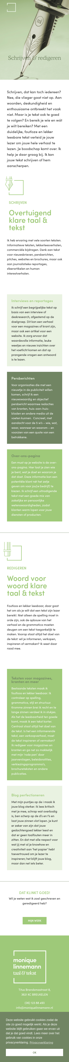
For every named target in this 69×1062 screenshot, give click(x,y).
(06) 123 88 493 (35, 1003)
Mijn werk (34, 920)
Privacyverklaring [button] (41, 1042)
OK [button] (34, 1052)
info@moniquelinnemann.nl (34, 1007)
